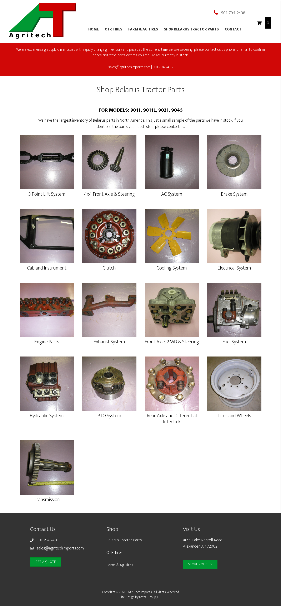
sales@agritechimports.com (60, 548)
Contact (233, 29)
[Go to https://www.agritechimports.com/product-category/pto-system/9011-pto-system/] (109, 388)
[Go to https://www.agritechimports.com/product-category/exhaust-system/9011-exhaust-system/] (109, 314)
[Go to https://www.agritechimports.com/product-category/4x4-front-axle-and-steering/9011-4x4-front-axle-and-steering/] (109, 166)
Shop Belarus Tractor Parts (191, 29)
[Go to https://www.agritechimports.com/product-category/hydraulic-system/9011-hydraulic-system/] (47, 388)
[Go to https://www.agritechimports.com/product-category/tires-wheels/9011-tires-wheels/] (234, 388)
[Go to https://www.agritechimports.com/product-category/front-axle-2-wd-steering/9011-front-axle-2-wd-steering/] (172, 314)
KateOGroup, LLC (150, 597)
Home (93, 29)
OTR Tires (113, 29)
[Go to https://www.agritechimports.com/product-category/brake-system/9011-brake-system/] (234, 166)
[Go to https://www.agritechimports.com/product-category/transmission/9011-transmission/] (47, 472)
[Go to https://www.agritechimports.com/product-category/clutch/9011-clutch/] (109, 240)
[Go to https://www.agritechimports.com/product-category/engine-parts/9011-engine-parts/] (47, 314)
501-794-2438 (233, 12)
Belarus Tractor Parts (124, 540)
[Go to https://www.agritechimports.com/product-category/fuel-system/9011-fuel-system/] (234, 314)
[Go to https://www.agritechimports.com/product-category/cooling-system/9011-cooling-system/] (172, 240)
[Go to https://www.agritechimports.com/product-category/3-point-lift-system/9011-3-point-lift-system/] (47, 166)
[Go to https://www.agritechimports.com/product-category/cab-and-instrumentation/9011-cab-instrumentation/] (47, 240)
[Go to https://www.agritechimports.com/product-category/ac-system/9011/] (172, 166)
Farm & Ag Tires (143, 29)
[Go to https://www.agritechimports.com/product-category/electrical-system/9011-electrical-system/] (234, 240)
